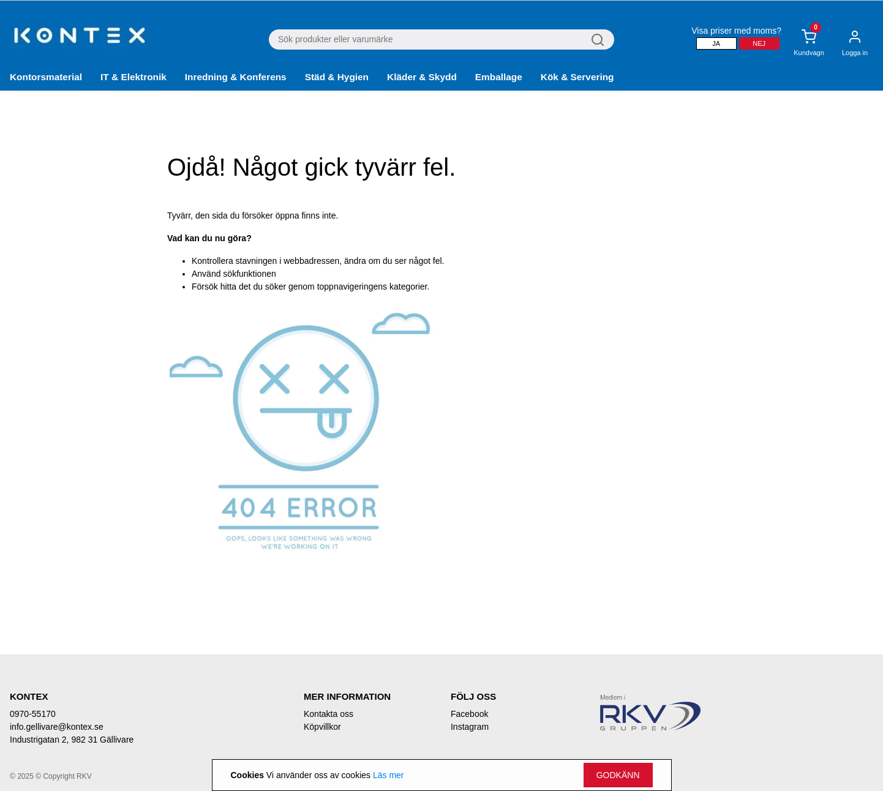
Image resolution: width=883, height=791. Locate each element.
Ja (716, 43)
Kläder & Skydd (422, 77)
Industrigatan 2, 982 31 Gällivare (71, 739)
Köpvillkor (322, 727)
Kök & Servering (577, 77)
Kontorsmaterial (46, 77)
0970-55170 (33, 714)
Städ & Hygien (337, 77)
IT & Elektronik (133, 77)
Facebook (469, 714)
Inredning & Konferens (236, 77)
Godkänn (618, 775)
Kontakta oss (328, 714)
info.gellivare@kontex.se (56, 727)
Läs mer (388, 775)
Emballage (498, 77)
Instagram (470, 727)
